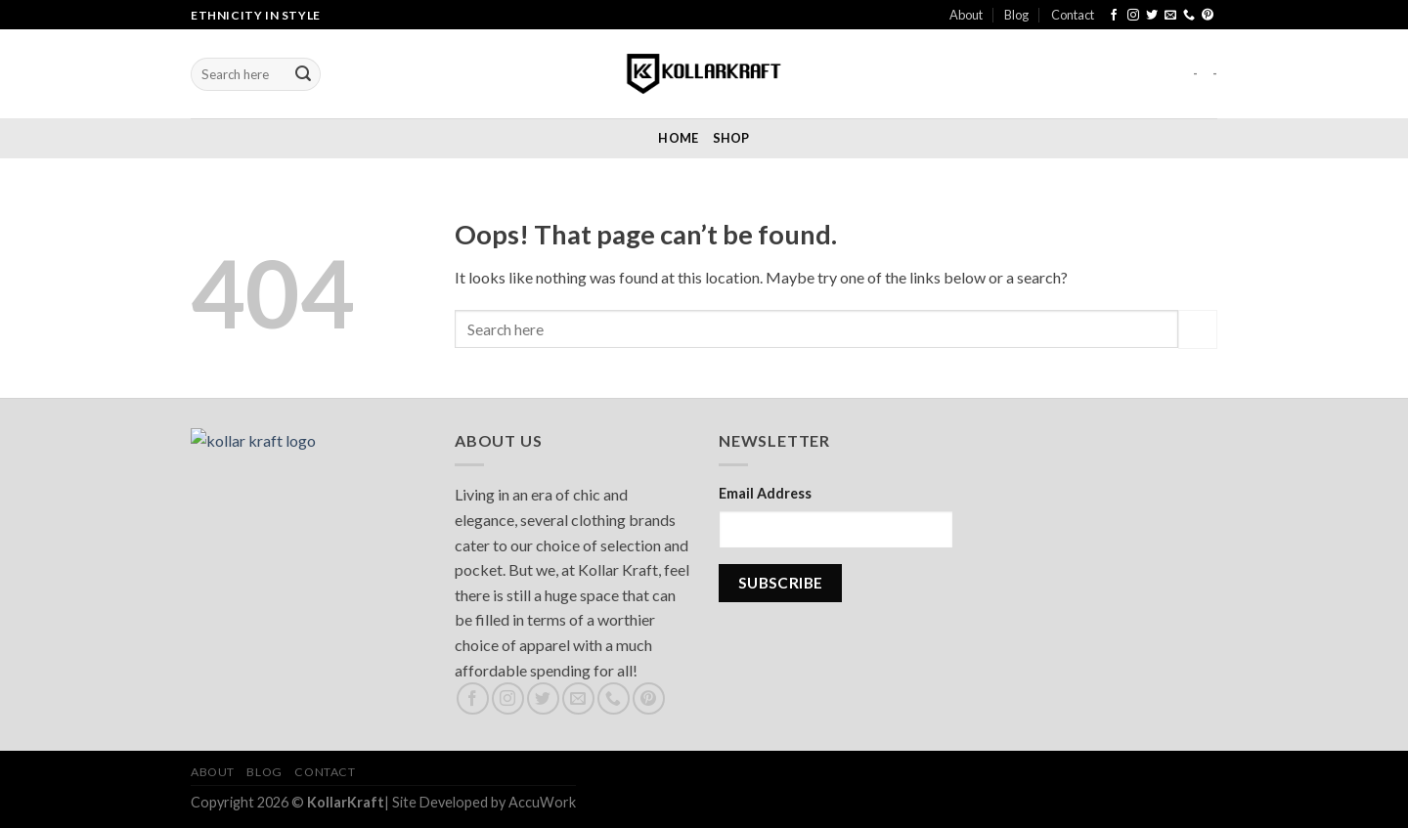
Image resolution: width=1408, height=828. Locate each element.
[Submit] (303, 74)
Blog (1016, 14)
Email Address (765, 493)
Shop (731, 138)
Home (678, 138)
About (966, 14)
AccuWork (542, 802)
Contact (1072, 14)
